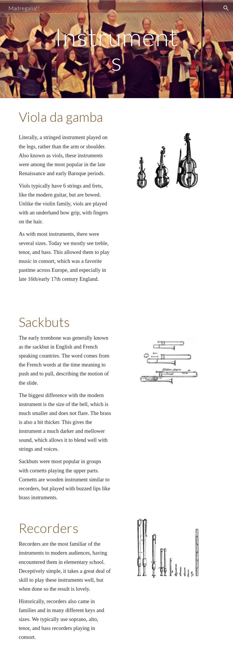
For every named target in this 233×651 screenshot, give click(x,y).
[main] (116, 49)
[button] (226, 8)
